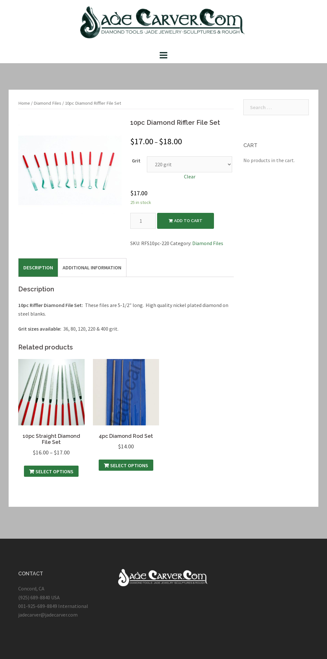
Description (38, 267)
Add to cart (188, 220)
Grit (136, 160)
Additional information (92, 267)
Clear (189, 176)
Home (24, 103)
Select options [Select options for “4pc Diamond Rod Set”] (129, 465)
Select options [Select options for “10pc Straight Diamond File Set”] (54, 471)
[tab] (38, 267)
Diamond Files (47, 103)
